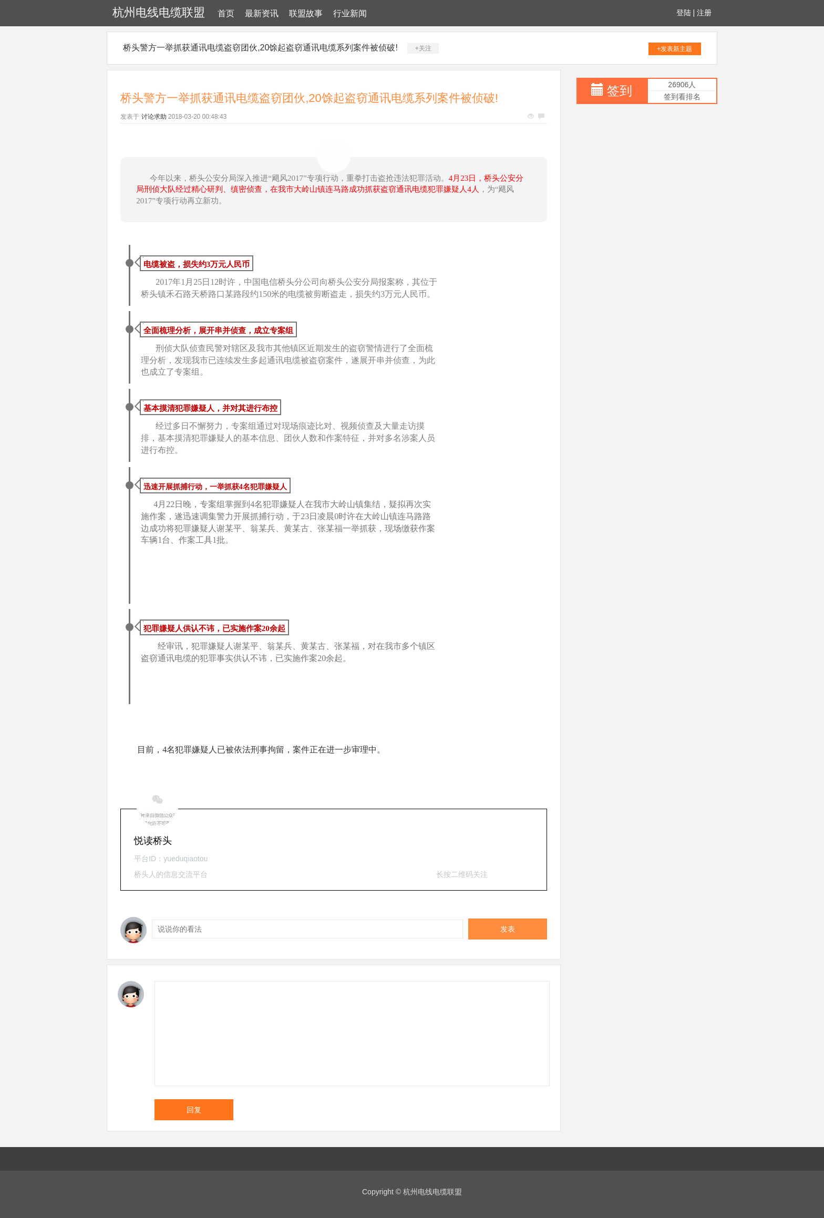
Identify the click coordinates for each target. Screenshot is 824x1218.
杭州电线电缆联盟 (158, 12)
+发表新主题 (674, 49)
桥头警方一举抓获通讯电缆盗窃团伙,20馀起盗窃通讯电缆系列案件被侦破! (260, 47)
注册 (704, 12)
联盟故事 (306, 13)
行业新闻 (350, 13)
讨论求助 (154, 116)
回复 (194, 1110)
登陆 (683, 12)
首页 (226, 13)
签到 (619, 91)
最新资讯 (262, 13)
